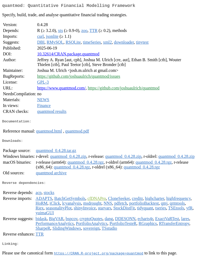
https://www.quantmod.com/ (61, 89)
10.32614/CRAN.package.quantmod (68, 55)
